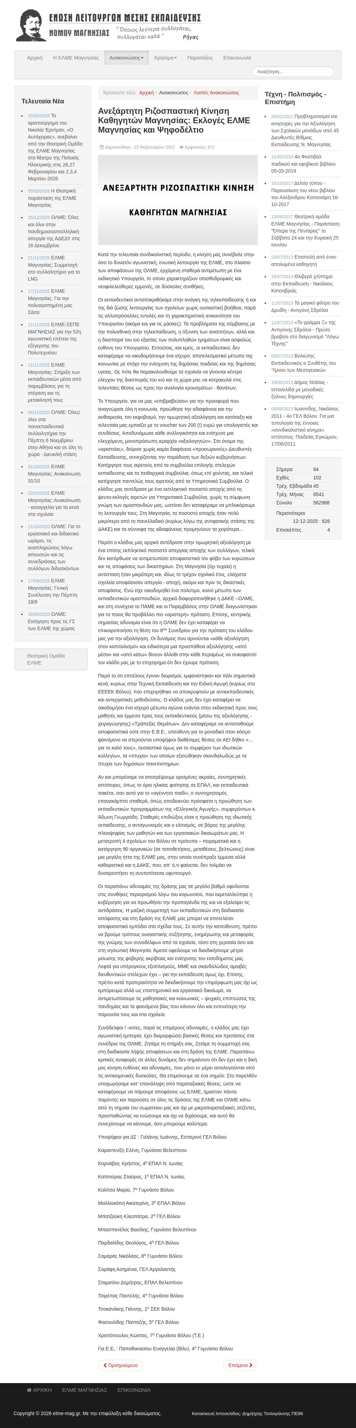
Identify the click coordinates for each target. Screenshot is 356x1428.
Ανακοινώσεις (127, 58)
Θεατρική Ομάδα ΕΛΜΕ (46, 659)
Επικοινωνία (237, 58)
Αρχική (35, 58)
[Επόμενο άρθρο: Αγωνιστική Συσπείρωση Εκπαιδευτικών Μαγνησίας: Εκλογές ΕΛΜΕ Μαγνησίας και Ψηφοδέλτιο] (240, 1365)
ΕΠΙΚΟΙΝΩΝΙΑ (134, 1390)
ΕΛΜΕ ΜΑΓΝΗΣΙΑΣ (84, 1390)
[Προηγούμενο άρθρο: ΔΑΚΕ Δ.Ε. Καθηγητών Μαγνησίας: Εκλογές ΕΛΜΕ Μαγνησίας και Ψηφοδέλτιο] (120, 1365)
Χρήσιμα (165, 58)
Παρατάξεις (200, 58)
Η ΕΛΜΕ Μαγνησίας (76, 58)
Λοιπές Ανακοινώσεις (216, 92)
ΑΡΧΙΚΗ (39, 1390)
